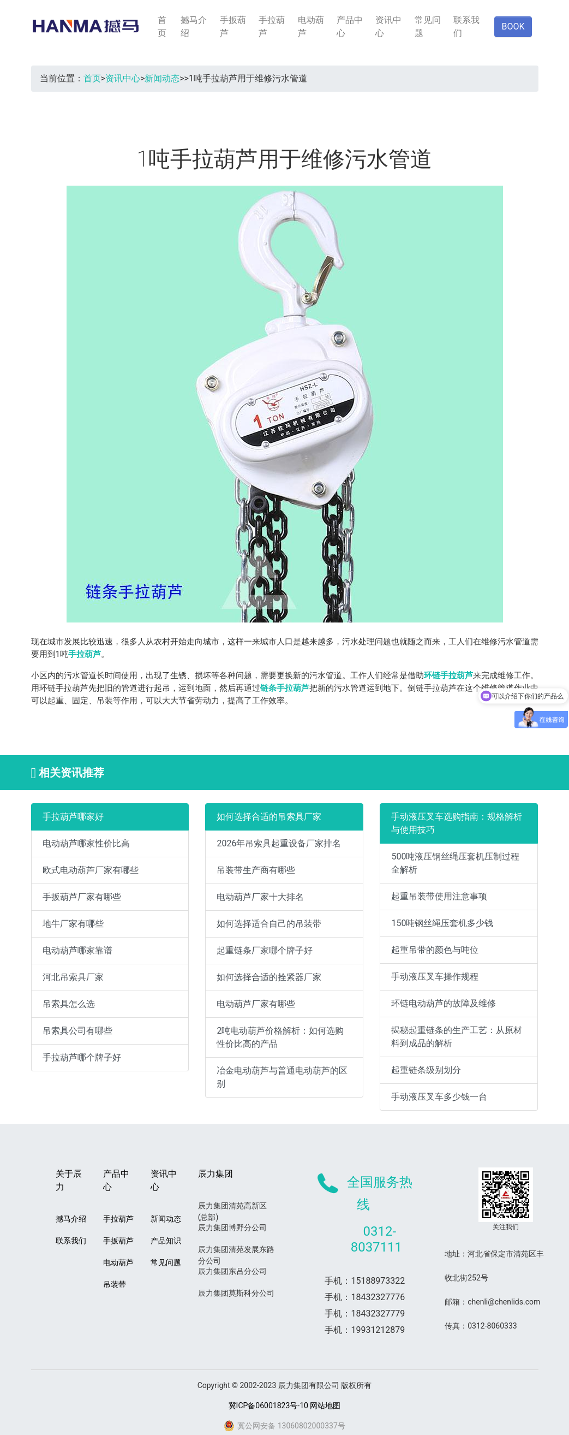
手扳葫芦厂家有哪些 (82, 897)
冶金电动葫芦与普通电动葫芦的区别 (282, 1077)
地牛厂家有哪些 (73, 923)
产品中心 (350, 26)
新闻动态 (162, 78)
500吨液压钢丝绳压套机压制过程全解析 (455, 863)
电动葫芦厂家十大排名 (260, 897)
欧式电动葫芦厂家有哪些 (91, 870)
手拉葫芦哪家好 (73, 816)
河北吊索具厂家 (73, 977)
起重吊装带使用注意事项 (439, 896)
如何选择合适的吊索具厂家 (269, 816)
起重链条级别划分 (426, 1070)
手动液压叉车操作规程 (434, 976)
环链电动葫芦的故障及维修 (443, 1003)
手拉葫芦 (272, 26)
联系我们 (466, 26)
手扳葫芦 (233, 26)
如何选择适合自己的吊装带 (269, 923)
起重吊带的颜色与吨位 (434, 950)
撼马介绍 (194, 26)
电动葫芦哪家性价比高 (86, 843)
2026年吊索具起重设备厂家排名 (279, 843)
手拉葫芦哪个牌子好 (82, 1057)
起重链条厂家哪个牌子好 (265, 950)
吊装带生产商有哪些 (256, 870)
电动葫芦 (311, 26)
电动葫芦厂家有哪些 (256, 1004)
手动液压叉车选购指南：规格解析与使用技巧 (456, 823)
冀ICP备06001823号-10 (268, 1405)
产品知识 (166, 1240)
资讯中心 (388, 26)
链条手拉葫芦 (284, 688)
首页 (162, 26)
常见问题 (428, 26)
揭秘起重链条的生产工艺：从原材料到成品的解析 (456, 1036)
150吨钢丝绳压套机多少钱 (442, 923)
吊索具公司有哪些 (77, 1030)
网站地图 (325, 1405)
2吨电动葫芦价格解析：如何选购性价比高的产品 (280, 1037)
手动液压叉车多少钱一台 (439, 1097)
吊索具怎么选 (69, 1004)
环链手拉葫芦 (448, 675)
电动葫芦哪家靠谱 (77, 950)
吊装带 (114, 1284)
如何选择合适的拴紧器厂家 (269, 977)
